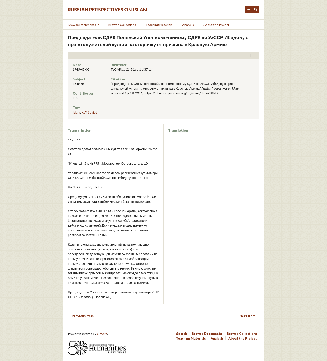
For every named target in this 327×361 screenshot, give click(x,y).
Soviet (92, 112)
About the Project (216, 25)
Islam (76, 112)
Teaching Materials (159, 25)
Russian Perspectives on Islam (108, 9)
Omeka (102, 334)
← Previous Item (81, 316)
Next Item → (249, 316)
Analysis (188, 25)
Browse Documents (82, 25)
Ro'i (84, 112)
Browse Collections (122, 25)
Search (255, 9)
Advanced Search (248, 9)
